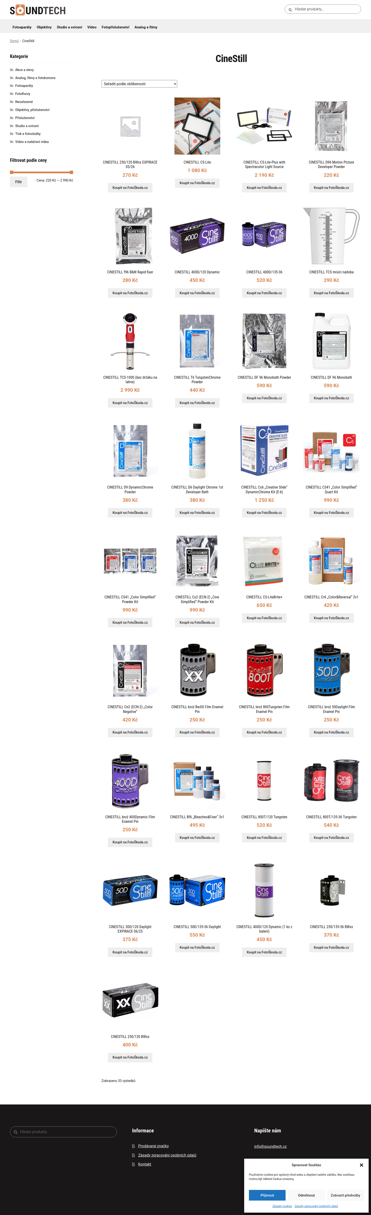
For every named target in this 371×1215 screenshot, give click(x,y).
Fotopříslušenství (115, 27)
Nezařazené (24, 102)
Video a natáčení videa (32, 142)
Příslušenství (25, 118)
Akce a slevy (24, 70)
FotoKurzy (23, 94)
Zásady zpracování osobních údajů (316, 1206)
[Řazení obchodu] (139, 84)
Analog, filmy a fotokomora (35, 78)
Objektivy (44, 27)
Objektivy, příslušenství (32, 110)
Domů (14, 41)
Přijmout (267, 1195)
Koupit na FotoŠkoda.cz (130, 188)
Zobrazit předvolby (345, 1195)
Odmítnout (306, 1195)
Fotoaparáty (22, 27)
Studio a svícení (69, 27)
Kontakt (144, 1164)
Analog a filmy (146, 27)
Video (92, 27)
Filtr (18, 182)
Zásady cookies (282, 1206)
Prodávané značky (153, 1146)
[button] (361, 1165)
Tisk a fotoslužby (28, 134)
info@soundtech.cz (270, 1146)
